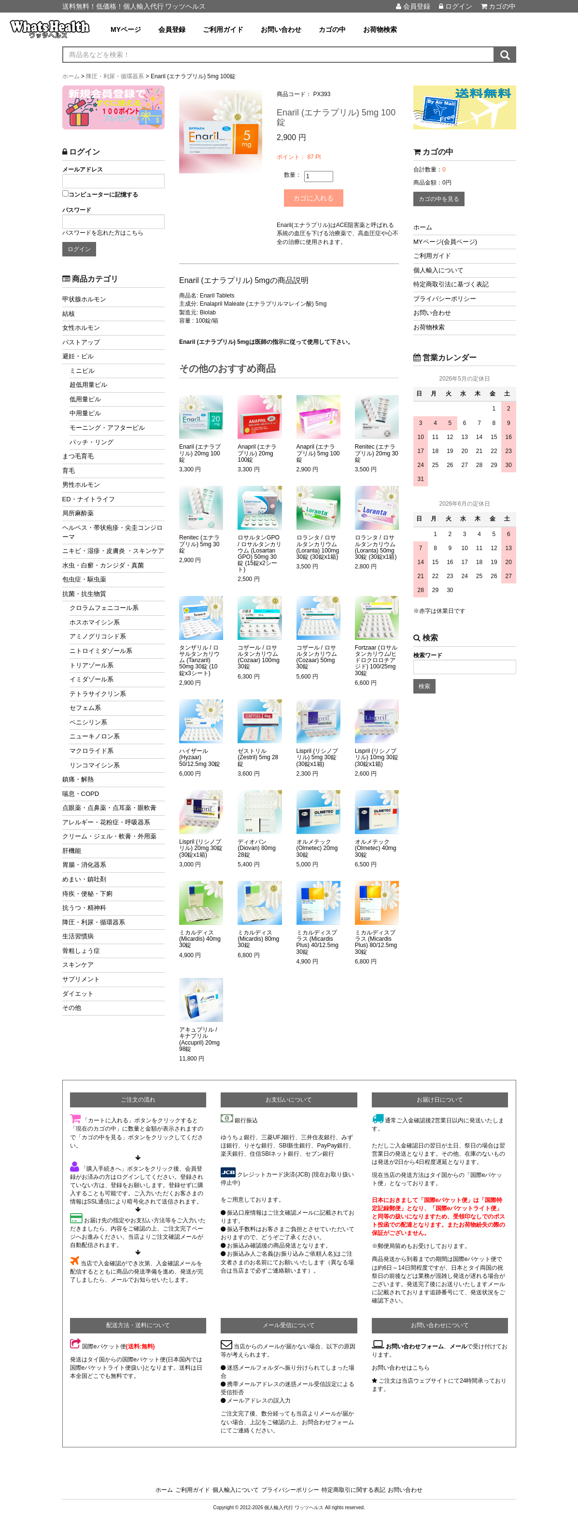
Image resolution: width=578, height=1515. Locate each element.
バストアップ (81, 342)
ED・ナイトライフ (88, 499)
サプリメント (81, 979)
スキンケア (78, 964)
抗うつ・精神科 (84, 907)
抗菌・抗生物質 (84, 593)
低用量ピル (85, 399)
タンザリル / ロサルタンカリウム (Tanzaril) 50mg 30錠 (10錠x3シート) (199, 660)
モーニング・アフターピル (107, 427)
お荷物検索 (380, 29)
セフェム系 (85, 707)
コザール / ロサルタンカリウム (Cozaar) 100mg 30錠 (259, 656)
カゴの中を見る (439, 199)
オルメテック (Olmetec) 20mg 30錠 (317, 847)
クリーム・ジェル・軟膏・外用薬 (109, 836)
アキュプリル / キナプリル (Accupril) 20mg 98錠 (199, 1038)
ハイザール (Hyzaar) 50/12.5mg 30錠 (199, 756)
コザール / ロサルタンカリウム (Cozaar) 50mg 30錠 (316, 656)
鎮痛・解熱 (78, 779)
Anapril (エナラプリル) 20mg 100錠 (257, 452)
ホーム (422, 227)
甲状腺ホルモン (84, 299)
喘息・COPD (80, 793)
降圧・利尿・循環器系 (93, 922)
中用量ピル (85, 413)
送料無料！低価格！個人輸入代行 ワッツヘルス (134, 6)
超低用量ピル (88, 384)
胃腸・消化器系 (84, 864)
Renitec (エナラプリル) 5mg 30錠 (199, 543)
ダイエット (78, 993)
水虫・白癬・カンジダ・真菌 (103, 565)
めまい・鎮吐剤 (84, 879)
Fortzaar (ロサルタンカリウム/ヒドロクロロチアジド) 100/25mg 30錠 (376, 660)
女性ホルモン (81, 327)
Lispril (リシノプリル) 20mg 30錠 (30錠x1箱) (201, 847)
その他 (71, 1007)
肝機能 (71, 850)
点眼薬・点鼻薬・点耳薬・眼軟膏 (109, 807)
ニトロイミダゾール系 (101, 650)
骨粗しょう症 (81, 950)
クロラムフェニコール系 (104, 607)
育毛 (68, 470)
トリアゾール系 (91, 665)
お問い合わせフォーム (415, 1345)
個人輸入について (438, 270)
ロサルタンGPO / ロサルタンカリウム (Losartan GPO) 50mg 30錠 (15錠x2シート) (260, 553)
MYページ (126, 29)
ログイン (455, 6)
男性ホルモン (81, 484)
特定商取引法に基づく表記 (451, 284)
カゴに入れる (317, 197)
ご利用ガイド (223, 29)
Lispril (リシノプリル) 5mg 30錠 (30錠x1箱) (317, 756)
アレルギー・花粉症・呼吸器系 (106, 822)
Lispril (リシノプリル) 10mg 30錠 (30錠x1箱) (376, 756)
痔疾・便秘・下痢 (87, 893)
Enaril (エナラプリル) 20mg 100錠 (200, 452)
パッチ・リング (91, 442)
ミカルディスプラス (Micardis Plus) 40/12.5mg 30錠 (317, 941)
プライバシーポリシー (444, 298)
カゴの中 (498, 6)
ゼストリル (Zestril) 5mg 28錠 (258, 756)
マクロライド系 (91, 750)
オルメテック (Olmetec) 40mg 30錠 (375, 847)
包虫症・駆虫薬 (84, 579)
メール (458, 1345)
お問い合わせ (281, 29)
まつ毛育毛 (78, 456)
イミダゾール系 (91, 679)
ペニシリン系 (88, 722)
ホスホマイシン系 (95, 622)
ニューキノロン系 (95, 736)
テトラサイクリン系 (98, 693)
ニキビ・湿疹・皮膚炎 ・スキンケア (113, 550)
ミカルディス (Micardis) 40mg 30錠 (200, 938)
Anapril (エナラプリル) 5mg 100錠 (318, 452)
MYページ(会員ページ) (445, 241)
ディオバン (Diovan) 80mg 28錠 (257, 847)
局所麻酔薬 (78, 513)
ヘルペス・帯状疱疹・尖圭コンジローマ (112, 532)
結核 (68, 313)
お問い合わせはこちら (401, 1366)
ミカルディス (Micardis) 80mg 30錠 (258, 938)
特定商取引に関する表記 (353, 1489)
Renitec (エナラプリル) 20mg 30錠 (376, 452)
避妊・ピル (78, 356)
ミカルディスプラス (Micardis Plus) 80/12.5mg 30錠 (376, 941)
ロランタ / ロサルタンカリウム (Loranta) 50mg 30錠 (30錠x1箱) (376, 546)
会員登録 (413, 6)
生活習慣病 (78, 936)
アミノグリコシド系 (98, 636)
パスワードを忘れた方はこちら (102, 232)
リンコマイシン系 (95, 765)
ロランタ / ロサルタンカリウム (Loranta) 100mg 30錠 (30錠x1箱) (317, 546)
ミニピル (82, 370)
